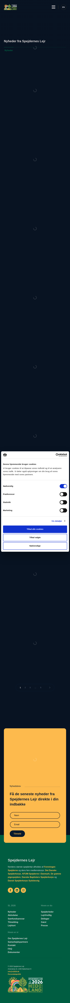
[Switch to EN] (63, 7)
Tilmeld (17, 833)
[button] (53, 7)
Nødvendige (35, 546)
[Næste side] (49, 687)
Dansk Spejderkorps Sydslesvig (23, 881)
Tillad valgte (35, 537)
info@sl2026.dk (13, 971)
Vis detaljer (57, 521)
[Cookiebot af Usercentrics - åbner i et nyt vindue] (55, 455)
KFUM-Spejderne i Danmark (36, 874)
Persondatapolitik (14, 974)
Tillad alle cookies (35, 529)
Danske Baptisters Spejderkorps (38, 877)
